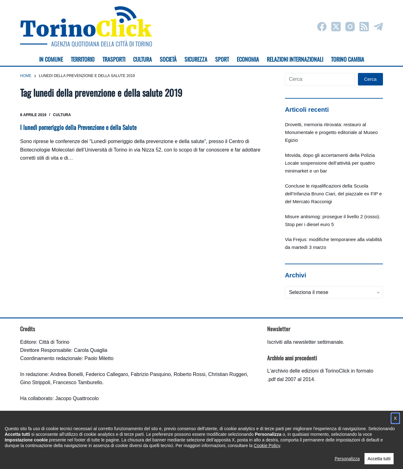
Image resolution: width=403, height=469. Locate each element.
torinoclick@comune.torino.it (51, 430)
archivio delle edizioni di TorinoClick (310, 371)
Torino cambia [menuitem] (347, 59)
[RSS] (364, 26)
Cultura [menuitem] (142, 59)
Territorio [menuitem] (83, 59)
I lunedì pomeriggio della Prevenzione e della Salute (79, 127)
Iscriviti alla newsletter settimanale (305, 342)
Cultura (62, 115)
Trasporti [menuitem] (113, 59)
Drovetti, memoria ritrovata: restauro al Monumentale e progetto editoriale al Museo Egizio (331, 132)
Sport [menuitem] (222, 59)
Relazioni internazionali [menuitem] (295, 59)
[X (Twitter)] (336, 26)
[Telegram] (378, 26)
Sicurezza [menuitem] (195, 59)
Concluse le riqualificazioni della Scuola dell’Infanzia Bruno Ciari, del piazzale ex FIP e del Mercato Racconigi (333, 193)
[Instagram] (350, 26)
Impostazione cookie (238, 458)
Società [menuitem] (168, 59)
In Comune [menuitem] (51, 59)
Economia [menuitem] (248, 59)
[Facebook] (322, 26)
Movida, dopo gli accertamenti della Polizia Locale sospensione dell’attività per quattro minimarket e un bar (330, 162)
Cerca (370, 79)
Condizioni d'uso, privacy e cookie (178, 458)
